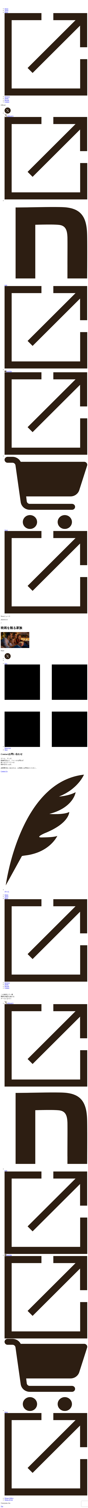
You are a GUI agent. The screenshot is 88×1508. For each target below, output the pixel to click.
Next (6, 750)
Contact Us (4, 771)
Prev (6, 663)
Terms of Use (9, 1500)
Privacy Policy (9, 1498)
